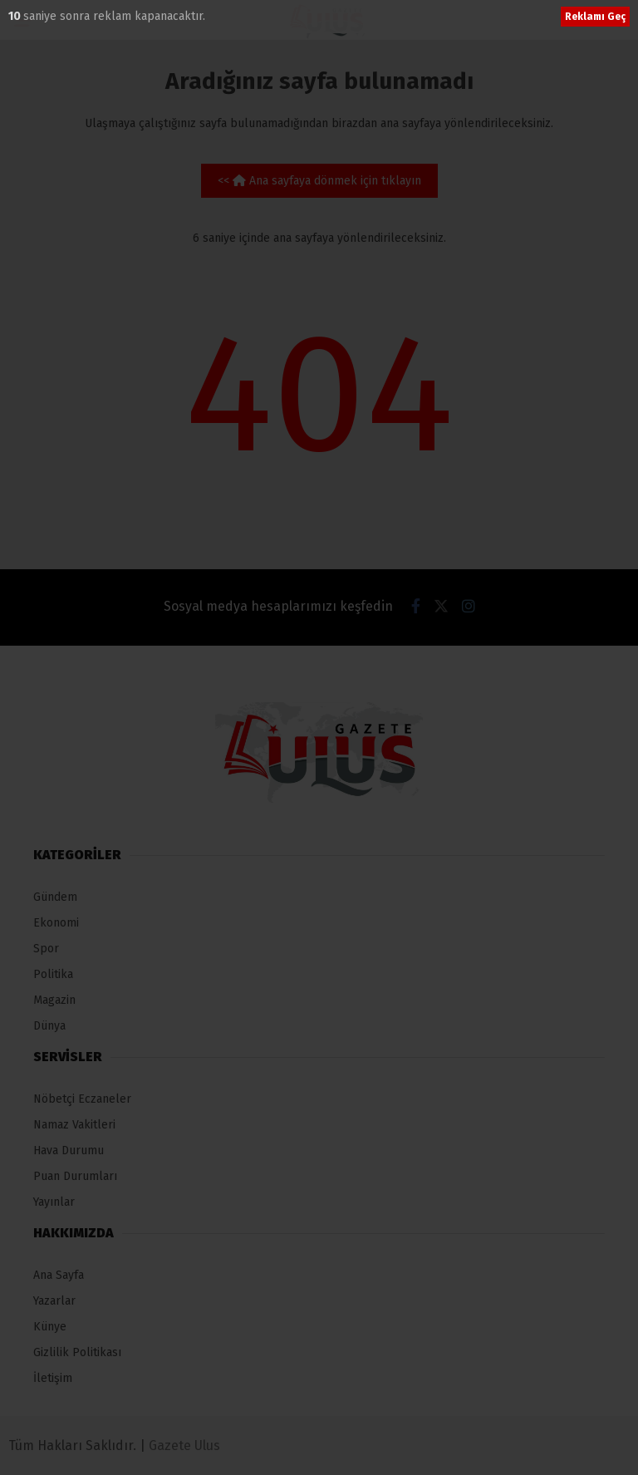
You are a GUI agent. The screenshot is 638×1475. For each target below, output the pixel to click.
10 (15, 16)
